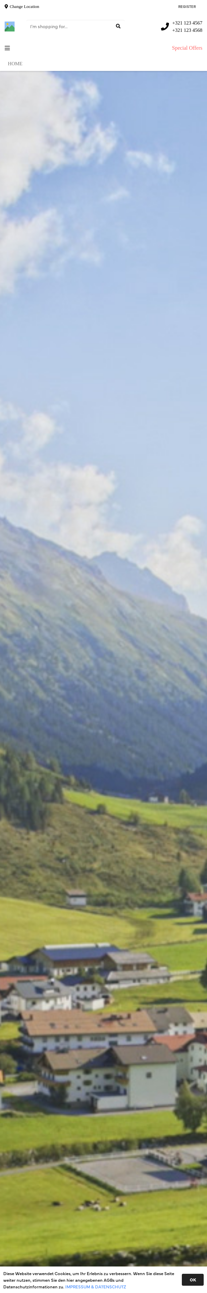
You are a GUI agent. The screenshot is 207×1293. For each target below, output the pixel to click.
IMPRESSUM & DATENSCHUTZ (95, 1286)
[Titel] (10, 26)
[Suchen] (118, 26)
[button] (7, 48)
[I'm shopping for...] (75, 26)
